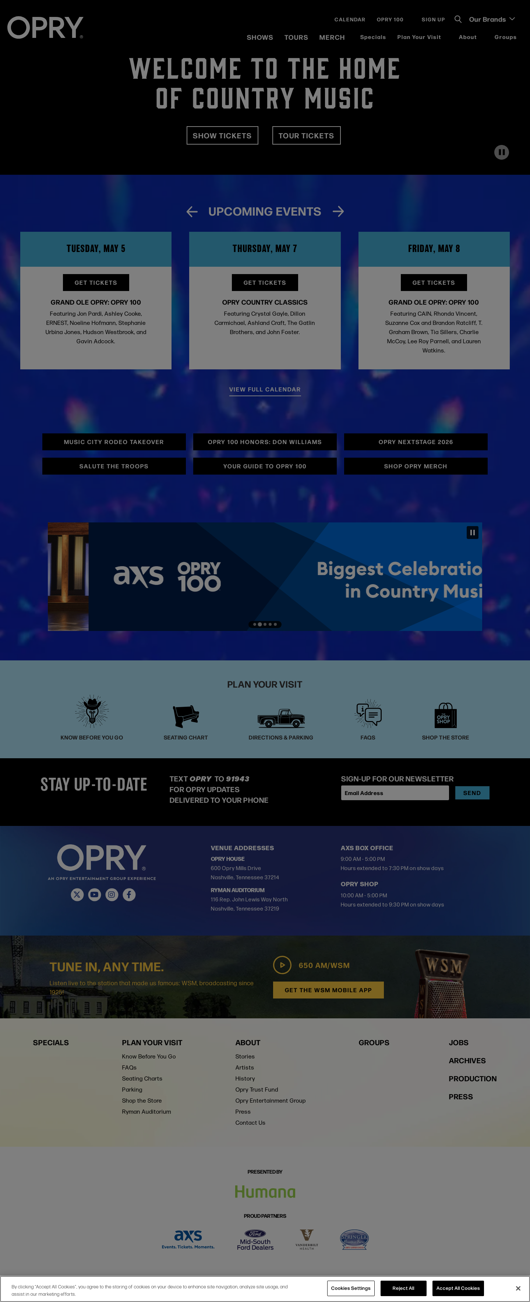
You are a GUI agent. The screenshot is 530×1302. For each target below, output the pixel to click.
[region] (265, 1289)
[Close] (518, 1288)
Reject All (403, 1288)
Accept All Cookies (458, 1288)
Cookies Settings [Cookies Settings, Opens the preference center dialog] (351, 1288)
